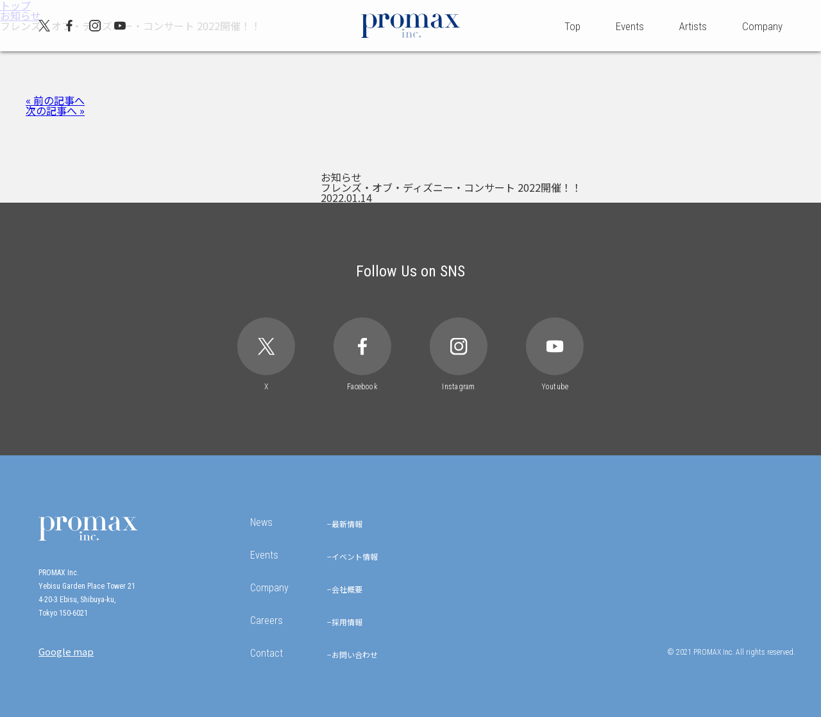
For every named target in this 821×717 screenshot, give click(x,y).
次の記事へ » (55, 110)
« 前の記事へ (55, 100)
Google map (66, 651)
